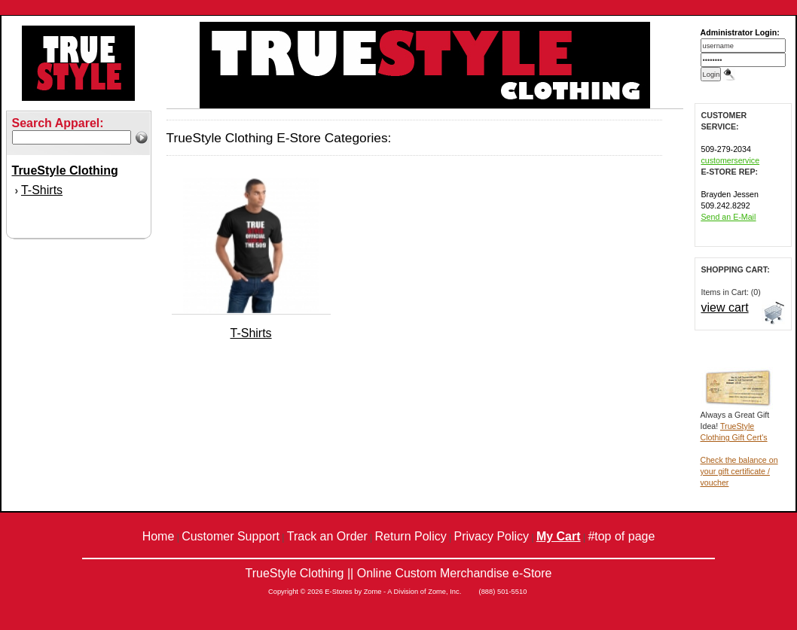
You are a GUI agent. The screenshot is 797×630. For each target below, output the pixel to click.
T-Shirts (42, 190)
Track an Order (327, 536)
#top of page (621, 536)
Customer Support (230, 536)
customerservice (730, 160)
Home (158, 536)
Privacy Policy (492, 536)
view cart (725, 307)
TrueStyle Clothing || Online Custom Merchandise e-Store (398, 573)
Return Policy (411, 536)
